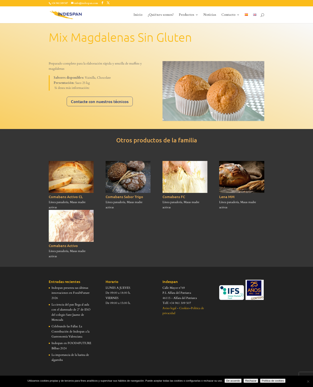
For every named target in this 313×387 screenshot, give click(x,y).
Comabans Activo (63, 245)
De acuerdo (233, 380)
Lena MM (227, 196)
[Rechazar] (308, 381)
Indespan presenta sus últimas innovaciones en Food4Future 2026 (71, 293)
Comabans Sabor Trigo (124, 196)
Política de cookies (273, 380)
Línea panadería (58, 202)
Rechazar (251, 380)
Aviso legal (169, 308)
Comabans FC (173, 196)
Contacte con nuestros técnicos (100, 101)
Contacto (228, 15)
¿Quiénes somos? (161, 15)
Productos (186, 15)
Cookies (184, 308)
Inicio (138, 15)
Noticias (209, 15)
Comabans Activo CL (66, 196)
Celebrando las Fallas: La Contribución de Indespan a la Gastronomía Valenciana (70, 331)
